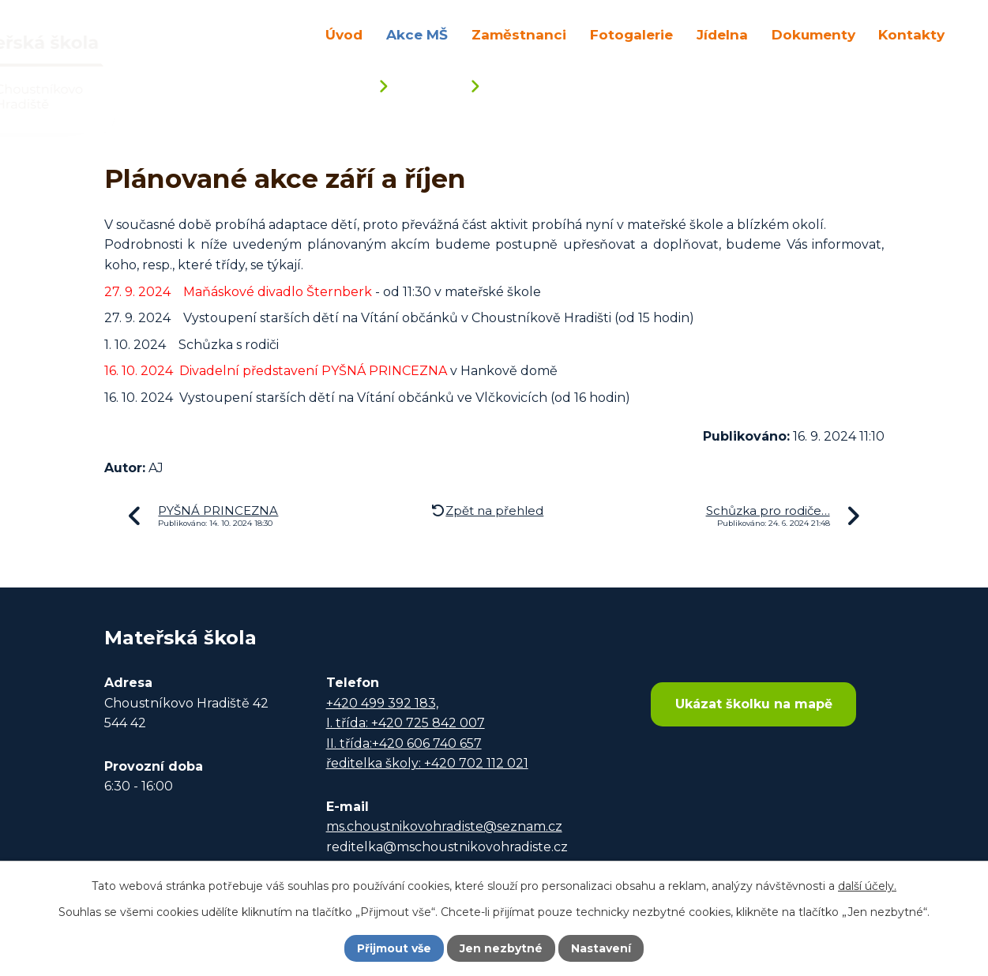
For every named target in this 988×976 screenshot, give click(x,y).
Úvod (344, 34)
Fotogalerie (631, 34)
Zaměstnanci (518, 34)
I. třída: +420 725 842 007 (405, 722)
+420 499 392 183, (382, 703)
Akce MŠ (417, 34)
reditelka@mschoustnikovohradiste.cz (447, 846)
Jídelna (722, 34)
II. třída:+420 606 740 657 (404, 743)
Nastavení (601, 948)
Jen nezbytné (501, 948)
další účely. (867, 886)
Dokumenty (813, 34)
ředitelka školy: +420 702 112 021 (427, 763)
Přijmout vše (394, 948)
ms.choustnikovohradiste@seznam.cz (444, 826)
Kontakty (911, 34)
